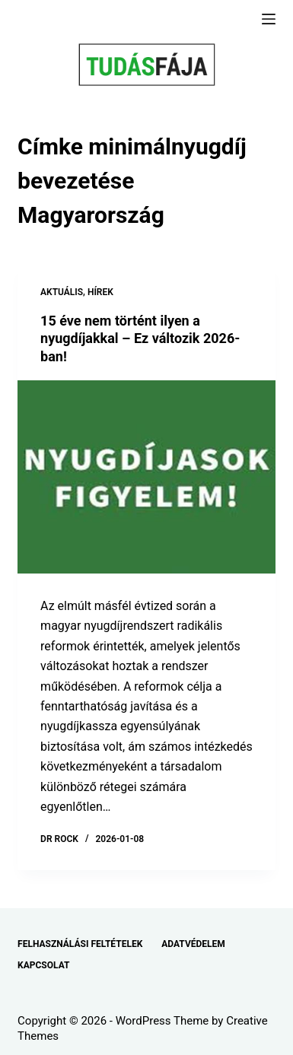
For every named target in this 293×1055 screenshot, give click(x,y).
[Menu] (268, 19)
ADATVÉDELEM (193, 944)
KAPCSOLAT (43, 965)
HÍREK (100, 292)
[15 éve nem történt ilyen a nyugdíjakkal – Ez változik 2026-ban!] (146, 477)
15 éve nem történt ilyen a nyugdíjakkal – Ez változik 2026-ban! (140, 338)
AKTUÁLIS (61, 292)
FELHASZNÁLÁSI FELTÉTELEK (80, 944)
